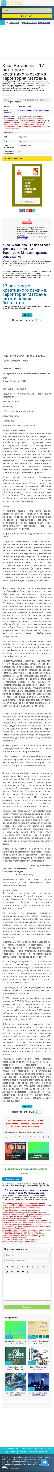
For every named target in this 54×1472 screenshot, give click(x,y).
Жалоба (27, 223)
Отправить (27, 1307)
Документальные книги (27, 110)
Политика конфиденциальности (37, 1448)
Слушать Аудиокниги (39, 1452)
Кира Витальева (24, 106)
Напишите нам (22, 237)
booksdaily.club (14, 3)
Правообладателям (10, 1448)
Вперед (27, 315)
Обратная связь (9, 1452)
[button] (7, 1267)
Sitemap (22, 1452)
